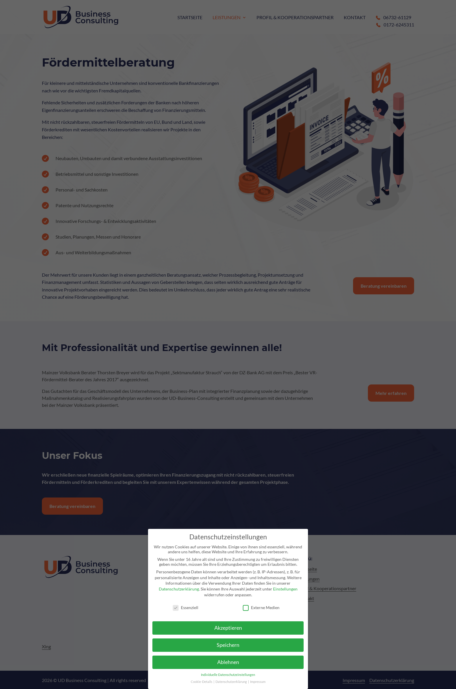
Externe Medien (261, 607)
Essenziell (185, 607)
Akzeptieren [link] (228, 628)
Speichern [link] (228, 645)
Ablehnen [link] (228, 662)
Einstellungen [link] (285, 588)
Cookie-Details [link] (202, 681)
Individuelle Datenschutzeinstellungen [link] (228, 675)
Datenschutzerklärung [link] (179, 588)
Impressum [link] (258, 681)
